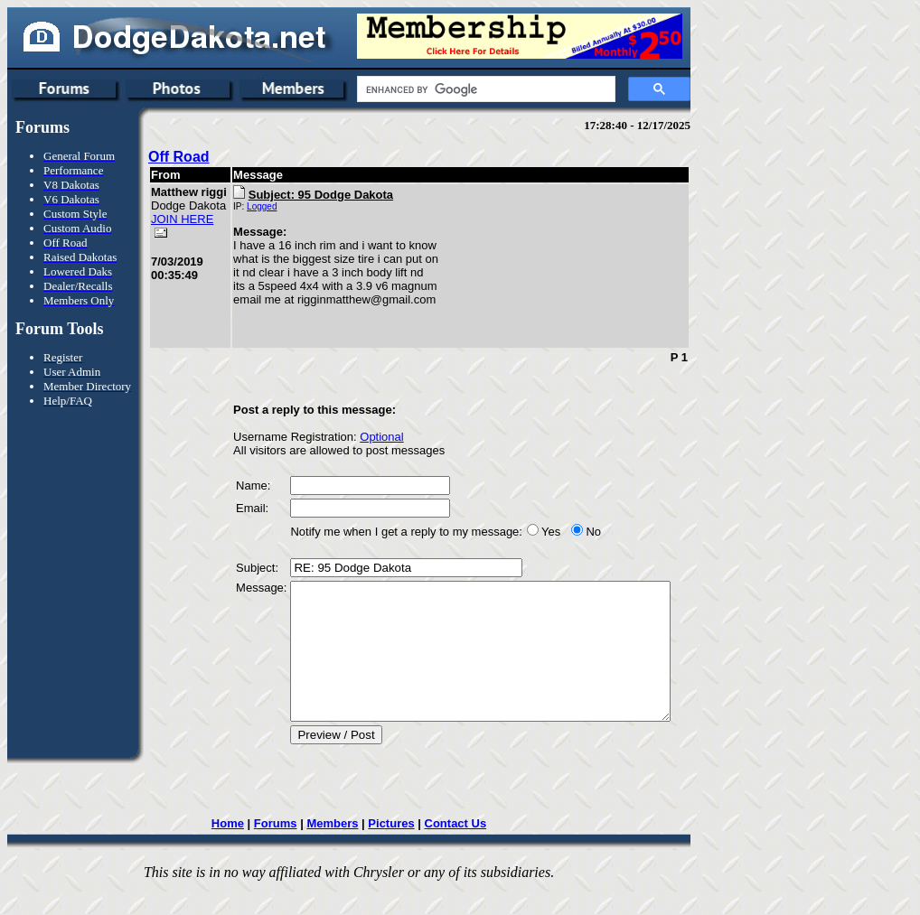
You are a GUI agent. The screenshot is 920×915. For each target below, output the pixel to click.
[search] (484, 89)
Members (335, 850)
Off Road (179, 156)
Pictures (394, 850)
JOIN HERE (167, 252)
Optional (355, 436)
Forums (277, 850)
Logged (235, 206)
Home (229, 850)
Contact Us (458, 850)
